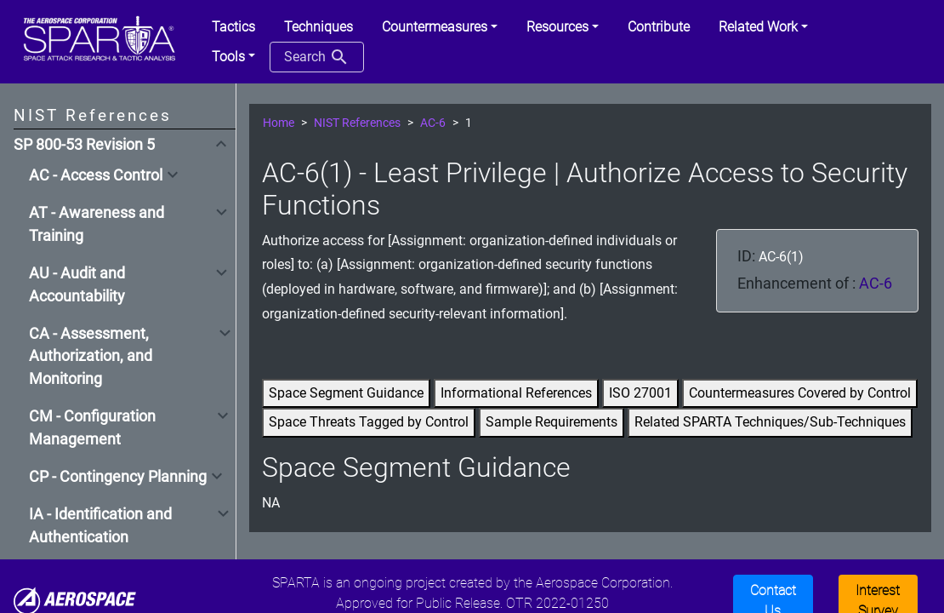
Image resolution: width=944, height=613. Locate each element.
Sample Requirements (551, 422)
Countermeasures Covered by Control (800, 393)
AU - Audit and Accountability (77, 284)
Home (278, 123)
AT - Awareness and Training (96, 223)
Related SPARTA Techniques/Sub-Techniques (770, 422)
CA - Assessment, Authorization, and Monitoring (90, 356)
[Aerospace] (75, 601)
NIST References (357, 123)
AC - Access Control (95, 175)
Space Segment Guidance (346, 393)
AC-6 (433, 123)
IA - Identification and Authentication (100, 525)
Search (317, 57)
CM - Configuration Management (92, 427)
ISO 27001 (640, 393)
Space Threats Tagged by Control (369, 422)
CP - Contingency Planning (118, 476)
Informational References (516, 393)
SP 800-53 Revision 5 (84, 144)
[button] (439, 27)
